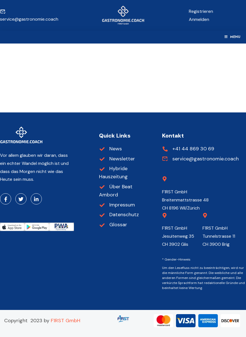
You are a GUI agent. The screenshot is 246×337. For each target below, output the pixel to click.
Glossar (113, 224)
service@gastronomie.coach (200, 158)
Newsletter (117, 158)
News (110, 148)
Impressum (117, 204)
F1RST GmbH (65, 320)
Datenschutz (119, 214)
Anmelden (199, 19)
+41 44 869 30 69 (188, 148)
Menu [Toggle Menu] (232, 36)
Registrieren (201, 11)
